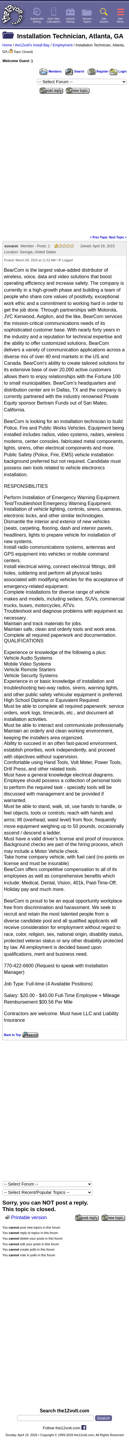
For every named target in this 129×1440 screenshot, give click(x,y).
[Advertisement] (64, 163)
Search (74, 71)
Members (51, 71)
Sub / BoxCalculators (54, 20)
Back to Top (12, 1035)
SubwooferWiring (37, 20)
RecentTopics (87, 20)
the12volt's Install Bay (32, 45)
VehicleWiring (70, 20)
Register (98, 71)
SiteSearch (103, 20)
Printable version (29, 1217)
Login (118, 71)
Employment (63, 45)
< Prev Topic (99, 237)
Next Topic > (118, 237)
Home (7, 45)
